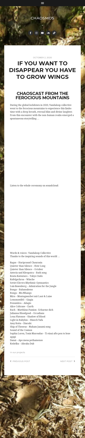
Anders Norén (48, 428)
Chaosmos (42, 18)
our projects (19, 352)
